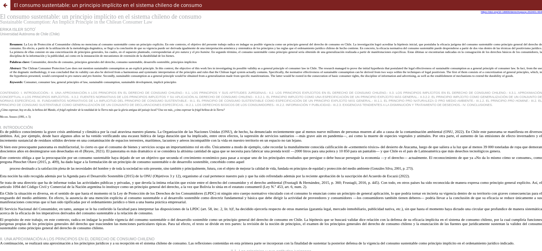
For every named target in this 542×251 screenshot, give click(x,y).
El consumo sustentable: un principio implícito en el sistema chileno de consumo (108, 5)
